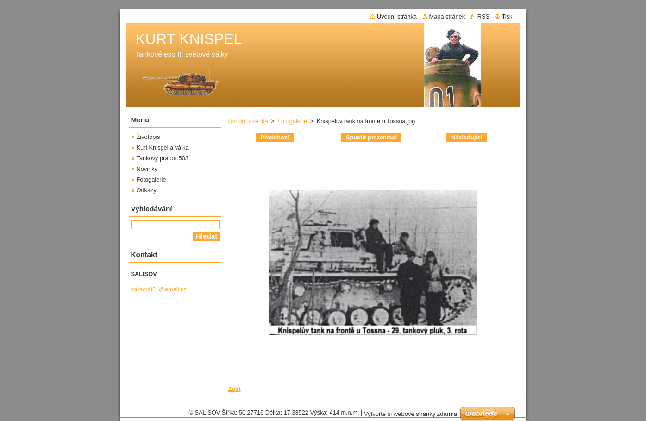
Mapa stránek (447, 16)
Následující (467, 137)
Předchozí (275, 137)
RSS (483, 16)
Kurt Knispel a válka (163, 147)
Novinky (147, 168)
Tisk (507, 16)
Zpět (234, 388)
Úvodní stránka (248, 121)
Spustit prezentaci (371, 137)
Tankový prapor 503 (162, 158)
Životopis (148, 136)
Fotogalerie (292, 121)
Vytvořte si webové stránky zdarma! (411, 416)
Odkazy (147, 190)
